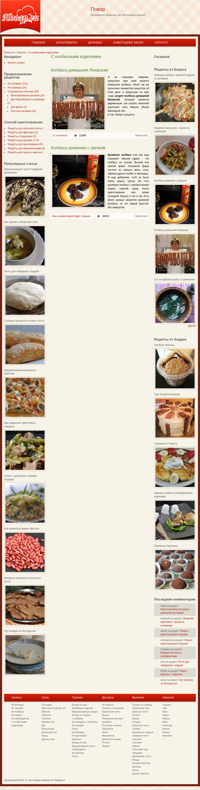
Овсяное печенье (164, 345)
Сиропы (166, 704)
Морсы (166, 718)
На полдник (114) (17, 83)
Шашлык (76, 739)
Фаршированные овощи (84, 711)
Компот (166, 732)
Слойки (136, 728)
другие (192, 325)
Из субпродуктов (20, 718)
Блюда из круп (79, 704)
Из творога (108, 704)
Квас (165, 711)
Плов (74, 728)
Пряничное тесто (111, 711)
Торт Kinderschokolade (167, 394)
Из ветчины (17, 704)
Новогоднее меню (128, 42)
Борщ (45, 735)
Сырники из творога (165, 443)
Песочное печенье (112, 725)
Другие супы (48, 739)
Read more (141, 135)
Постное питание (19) (22, 111)
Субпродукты (79, 749)
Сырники (137, 742)
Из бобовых (17, 711)
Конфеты (107, 722)
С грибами (77, 718)
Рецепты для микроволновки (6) (25, 148)
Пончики (136, 739)
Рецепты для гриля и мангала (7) (26, 152)
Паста (75, 756)
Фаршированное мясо (83, 746)
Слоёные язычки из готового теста (24, 320)
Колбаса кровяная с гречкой (78, 147)
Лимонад (167, 725)
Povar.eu (9, 52)
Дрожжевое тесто (141, 756)
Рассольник (48, 728)
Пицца (135, 760)
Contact (161, 42)
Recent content (15, 62)
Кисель (166, 728)
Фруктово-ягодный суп (53, 708)
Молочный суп (49, 732)
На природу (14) (16, 87)
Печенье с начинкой (112, 708)
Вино (165, 722)
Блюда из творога (81, 715)
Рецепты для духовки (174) (22, 140)
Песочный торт (140, 749)
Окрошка (46, 715)
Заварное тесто (140, 735)
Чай (164, 708)
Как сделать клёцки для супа (21, 222)
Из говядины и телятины (85, 722)
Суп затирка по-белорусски (20, 630)
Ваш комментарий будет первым (71, 216)
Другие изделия (140, 773)
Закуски (21, 52)
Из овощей (17, 708)
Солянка (46, 718)
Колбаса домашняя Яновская (79, 70)
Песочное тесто (140, 725)
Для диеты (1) (18, 106)
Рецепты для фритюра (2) (22, 132)
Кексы (135, 770)
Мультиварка (66, 42)
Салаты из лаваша (142, 704)
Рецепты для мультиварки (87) (24, 144)
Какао (165, 715)
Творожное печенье (112, 718)
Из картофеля (79, 735)
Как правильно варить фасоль (21, 528)
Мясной (46, 711)
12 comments (59, 135)
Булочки (136, 766)
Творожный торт (141, 708)
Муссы (105, 715)
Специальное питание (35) (22, 91)
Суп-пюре (47, 704)
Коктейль (167, 735)
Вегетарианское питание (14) (27, 95)
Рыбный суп (48, 722)
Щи (43, 725)
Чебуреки (137, 753)
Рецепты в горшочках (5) (21, 136)
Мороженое (108, 735)
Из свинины (78, 753)
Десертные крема (111, 739)
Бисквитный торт (141, 763)
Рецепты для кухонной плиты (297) (27, 128)
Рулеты (106, 742)
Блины (135, 718)
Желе (105, 732)
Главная (38, 42)
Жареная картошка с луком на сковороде (177, 622)
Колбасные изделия (82, 708)
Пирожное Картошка (166, 545)
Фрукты (106, 746)
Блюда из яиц (79, 742)
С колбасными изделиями (44, 52)
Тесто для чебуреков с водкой (21, 271)
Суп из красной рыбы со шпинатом (174, 279)
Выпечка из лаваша (142, 732)
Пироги (136, 746)
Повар (98, 9)
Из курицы (16, 715)
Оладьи (136, 722)
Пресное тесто (140, 711)
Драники (95, 42)
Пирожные (107, 728)
